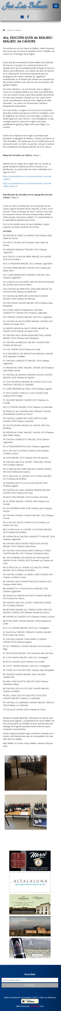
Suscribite (29, 974)
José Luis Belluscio (24, 5)
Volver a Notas (12, 30)
